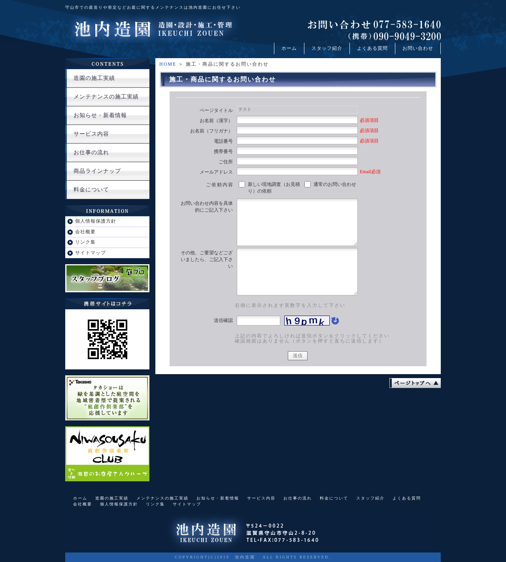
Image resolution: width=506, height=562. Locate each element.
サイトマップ (90, 252)
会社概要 (85, 232)
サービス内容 (91, 134)
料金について (91, 190)
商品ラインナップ (97, 171)
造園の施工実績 (94, 78)
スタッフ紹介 (327, 48)
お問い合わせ (417, 48)
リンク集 (85, 242)
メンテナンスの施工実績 (106, 97)
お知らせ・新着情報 (100, 115)
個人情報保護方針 (95, 221)
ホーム (289, 48)
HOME (167, 64)
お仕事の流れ (91, 152)
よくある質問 (372, 48)
